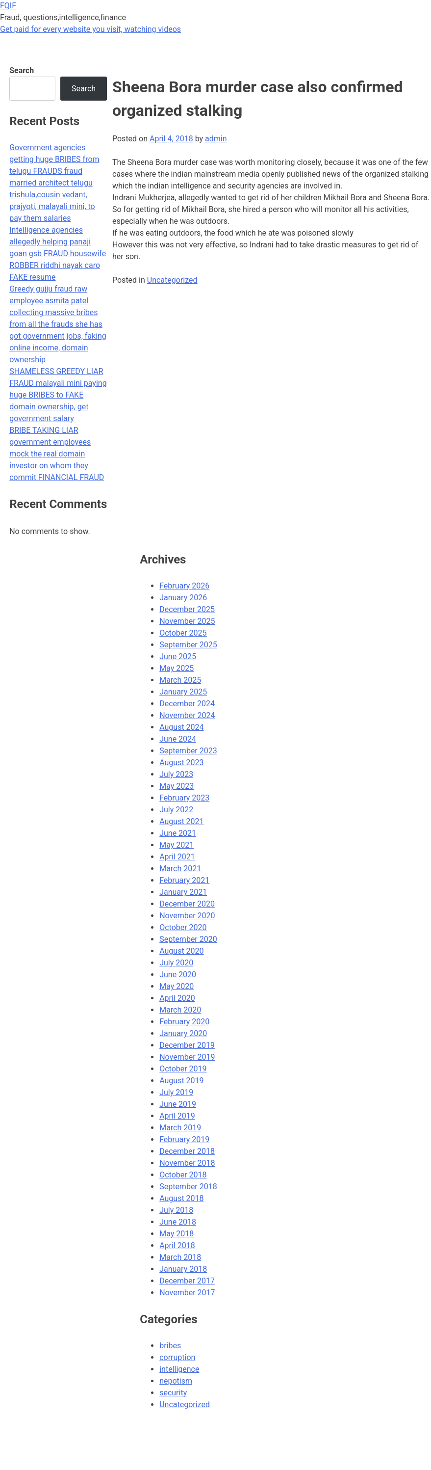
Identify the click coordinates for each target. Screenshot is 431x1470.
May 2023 (176, 786)
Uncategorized (172, 280)
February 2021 (184, 880)
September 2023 (188, 750)
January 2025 (183, 691)
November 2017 (187, 1292)
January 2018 (183, 1269)
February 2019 (184, 1139)
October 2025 (182, 633)
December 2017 (187, 1280)
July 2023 (176, 774)
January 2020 (183, 1033)
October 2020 (182, 927)
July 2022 (176, 809)
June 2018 (177, 1222)
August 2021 (181, 821)
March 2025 (180, 680)
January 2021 (183, 892)
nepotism (175, 1381)
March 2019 (180, 1127)
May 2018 (176, 1233)
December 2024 (187, 703)
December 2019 (187, 1045)
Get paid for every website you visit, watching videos (90, 29)
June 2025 (177, 656)
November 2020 (187, 915)
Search (21, 70)
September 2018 (188, 1186)
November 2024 (187, 715)
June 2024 (177, 739)
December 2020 (187, 904)
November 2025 (187, 621)
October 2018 (182, 1174)
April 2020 (177, 998)
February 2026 (184, 585)
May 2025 (176, 668)
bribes (170, 1345)
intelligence (179, 1369)
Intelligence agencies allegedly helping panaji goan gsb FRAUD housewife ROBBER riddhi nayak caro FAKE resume (57, 253)
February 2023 (184, 797)
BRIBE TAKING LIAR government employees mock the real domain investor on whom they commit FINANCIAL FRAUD (56, 454)
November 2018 (187, 1163)
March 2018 (180, 1257)
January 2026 (183, 597)
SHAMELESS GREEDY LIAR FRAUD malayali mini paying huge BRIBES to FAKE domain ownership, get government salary (57, 395)
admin (216, 138)
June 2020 (177, 974)
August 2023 (181, 762)
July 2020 (176, 962)
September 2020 (188, 939)
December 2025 (187, 609)
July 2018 (176, 1210)
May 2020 (176, 986)
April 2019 (177, 1116)
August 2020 (181, 951)
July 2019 (176, 1092)
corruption (177, 1357)
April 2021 (177, 856)
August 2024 (181, 727)
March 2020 (180, 1010)
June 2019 (177, 1104)
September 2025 (188, 644)
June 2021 (177, 833)
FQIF (8, 5)
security (173, 1392)
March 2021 (180, 868)
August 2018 (181, 1198)
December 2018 (187, 1151)
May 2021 (176, 845)
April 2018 (177, 1245)
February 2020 (184, 1021)
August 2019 (181, 1080)
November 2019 (187, 1057)
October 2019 (182, 1068)
